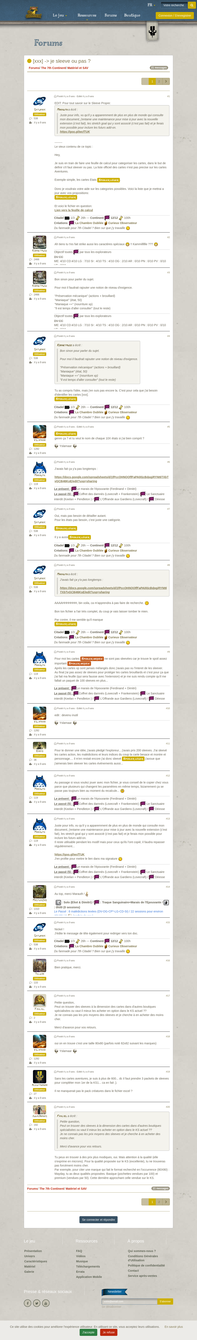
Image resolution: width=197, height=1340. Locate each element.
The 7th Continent (53, 68)
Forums (111, 15)
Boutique (132, 15)
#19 (168, 1071)
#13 (168, 818)
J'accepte (88, 1332)
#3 (168, 272)
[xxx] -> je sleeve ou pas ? (59, 61)
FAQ (79, 1251)
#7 (168, 509)
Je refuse (109, 1332)
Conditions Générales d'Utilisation (143, 1258)
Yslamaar (40, 440)
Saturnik (39, 109)
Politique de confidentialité (146, 1265)
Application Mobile (89, 1277)
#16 (168, 960)
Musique (82, 1261)
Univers (29, 1256)
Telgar (39, 974)
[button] (151, 5)
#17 (168, 995)
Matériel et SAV (77, 68)
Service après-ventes (142, 1275)
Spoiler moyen (92, 659)
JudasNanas (39, 1116)
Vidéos (81, 1256)
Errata (80, 1271)
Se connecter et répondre (98, 1219)
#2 (168, 237)
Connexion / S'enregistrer (174, 15)
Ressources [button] (87, 16)
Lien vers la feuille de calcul (74, 210)
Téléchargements (88, 1266)
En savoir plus (174, 1326)
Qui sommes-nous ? (142, 1251)
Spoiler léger (108, 180)
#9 (168, 652)
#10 (168, 708)
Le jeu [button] (60, 15)
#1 (168, 96)
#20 (168, 1107)
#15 (168, 922)
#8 (168, 565)
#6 (168, 462)
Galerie (29, 1271)
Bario (39, 751)
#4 (168, 336)
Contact (133, 1270)
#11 (168, 743)
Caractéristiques (35, 1261)
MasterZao (40, 900)
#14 (168, 887)
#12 (168, 775)
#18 (168, 1036)
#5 (168, 426)
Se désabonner (111, 1306)
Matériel (29, 1266)
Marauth (62, 109)
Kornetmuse (39, 250)
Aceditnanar (39, 1085)
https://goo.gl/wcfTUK (75, 131)
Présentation (33, 1251)
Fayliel (40, 1009)
